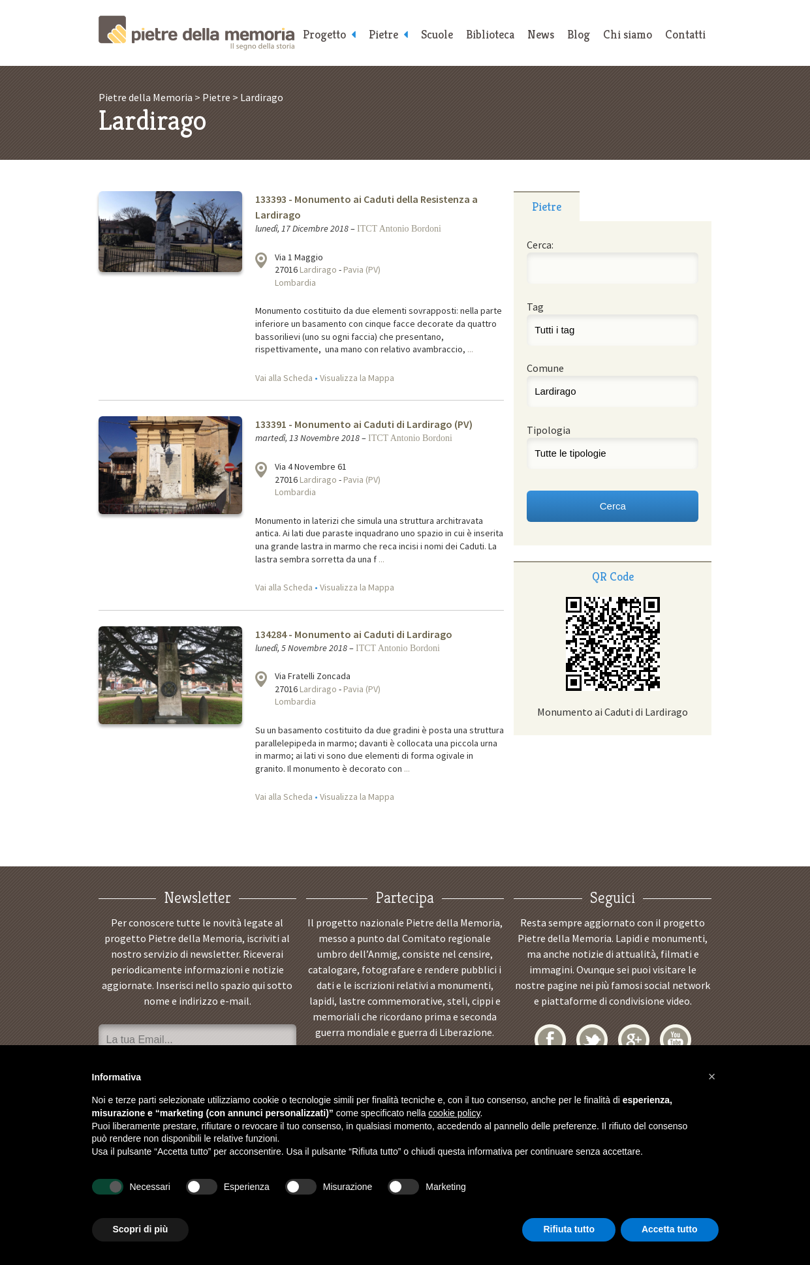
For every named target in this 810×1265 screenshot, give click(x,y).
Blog (578, 34)
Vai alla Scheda (284, 378)
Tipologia (548, 429)
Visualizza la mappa (261, 260)
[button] (712, 1076)
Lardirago (318, 269)
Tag (535, 306)
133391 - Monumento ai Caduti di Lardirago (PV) (364, 424)
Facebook (550, 1040)
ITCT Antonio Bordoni (399, 229)
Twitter (592, 1040)
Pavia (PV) (362, 269)
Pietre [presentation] (546, 206)
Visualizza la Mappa (357, 378)
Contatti (685, 34)
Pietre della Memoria (196, 33)
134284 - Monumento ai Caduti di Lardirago (353, 634)
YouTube (675, 1040)
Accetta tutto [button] (670, 1229)
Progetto (324, 34)
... (470, 349)
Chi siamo (627, 34)
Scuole (437, 34)
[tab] (547, 206)
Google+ (633, 1040)
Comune (545, 367)
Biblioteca (490, 34)
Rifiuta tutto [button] (569, 1229)
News (540, 34)
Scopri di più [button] (140, 1229)
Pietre (383, 34)
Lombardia (295, 282)
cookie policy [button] (454, 1113)
